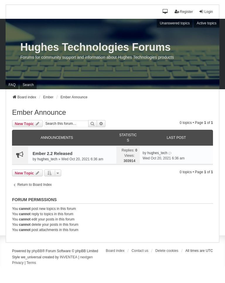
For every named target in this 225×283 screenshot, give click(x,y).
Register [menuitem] (184, 11)
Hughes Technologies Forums (95, 47)
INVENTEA (68, 257)
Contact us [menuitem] (140, 251)
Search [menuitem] (28, 85)
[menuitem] (17, 263)
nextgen (86, 257)
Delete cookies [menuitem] (166, 251)
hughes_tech (47, 159)
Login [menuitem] (206, 11)
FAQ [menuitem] (12, 85)
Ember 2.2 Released (52, 153)
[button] (165, 12)
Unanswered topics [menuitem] (175, 23)
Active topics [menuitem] (206, 23)
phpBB (37, 251)
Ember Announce (39, 112)
